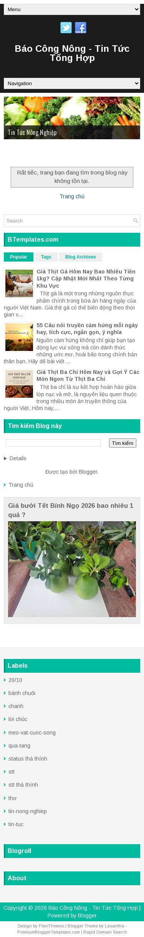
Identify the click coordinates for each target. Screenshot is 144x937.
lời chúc (17, 719)
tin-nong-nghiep (27, 811)
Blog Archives (80, 257)
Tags (46, 257)
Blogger (88, 472)
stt (11, 772)
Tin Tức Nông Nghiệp (32, 132)
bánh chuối (21, 693)
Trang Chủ (21, 154)
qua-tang (19, 746)
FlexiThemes (51, 926)
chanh (15, 706)
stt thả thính (23, 785)
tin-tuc (15, 824)
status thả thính (27, 759)
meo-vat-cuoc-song (32, 733)
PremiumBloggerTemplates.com (48, 932)
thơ (12, 798)
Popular (18, 257)
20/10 (15, 680)
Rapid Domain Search (105, 932)
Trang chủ (72, 196)
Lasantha (114, 926)
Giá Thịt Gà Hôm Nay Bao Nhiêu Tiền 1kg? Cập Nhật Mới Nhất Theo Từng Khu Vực (86, 278)
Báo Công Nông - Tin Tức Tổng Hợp (72, 53)
